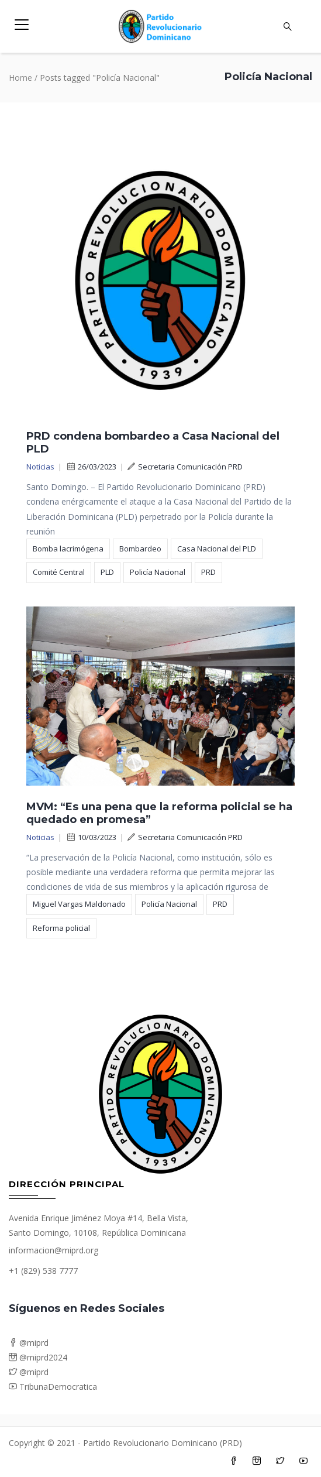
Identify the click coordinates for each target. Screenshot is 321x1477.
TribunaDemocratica (53, 1386)
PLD (107, 572)
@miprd (29, 1342)
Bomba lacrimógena (68, 548)
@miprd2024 (38, 1357)
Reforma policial (61, 928)
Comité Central (59, 572)
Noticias (40, 466)
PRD (208, 572)
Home (20, 77)
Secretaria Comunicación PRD (185, 466)
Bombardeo (140, 548)
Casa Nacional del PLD (216, 548)
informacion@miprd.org (53, 1250)
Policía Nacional (157, 572)
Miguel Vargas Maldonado (79, 904)
